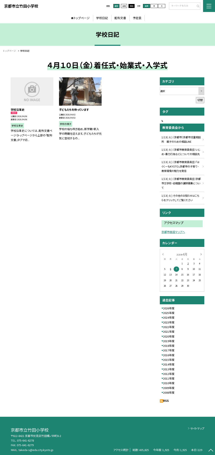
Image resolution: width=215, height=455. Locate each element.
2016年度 (168, 355)
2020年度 (168, 336)
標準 (146, 6)
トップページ (81, 18)
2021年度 (168, 332)
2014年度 (168, 364)
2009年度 (168, 388)
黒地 (131, 6)
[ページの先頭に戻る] (210, 450)
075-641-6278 (25, 440)
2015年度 (168, 360)
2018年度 (168, 346)
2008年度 (168, 392)
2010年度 (168, 383)
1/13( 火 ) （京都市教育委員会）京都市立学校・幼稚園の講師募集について (181, 183)
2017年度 (168, 350)
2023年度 (168, 322)
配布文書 (120, 18)
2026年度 (168, 308)
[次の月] (201, 254)
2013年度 (168, 369)
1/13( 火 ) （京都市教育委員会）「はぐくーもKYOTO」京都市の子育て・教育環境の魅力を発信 (180, 166)
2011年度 (168, 378)
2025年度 (168, 313)
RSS (166, 401)
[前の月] (162, 254)
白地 (124, 6)
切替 (200, 100)
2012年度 (168, 374)
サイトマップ (197, 428)
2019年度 (168, 341)
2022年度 (168, 327)
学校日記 (102, 18)
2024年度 (168, 317)
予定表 (137, 18)
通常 (116, 6)
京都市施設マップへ (173, 232)
